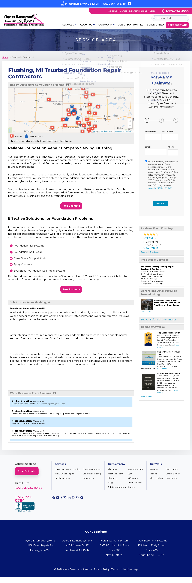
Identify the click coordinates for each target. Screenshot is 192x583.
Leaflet (94, 131)
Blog (110, 485)
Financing (112, 481)
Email (147, 147)
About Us (86, 24)
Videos (153, 476)
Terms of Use (155, 188)
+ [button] (130, 121)
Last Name (167, 131)
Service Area (155, 24)
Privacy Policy (101, 571)
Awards (131, 490)
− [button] (130, 126)
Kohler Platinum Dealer (169, 373)
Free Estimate (177, 25)
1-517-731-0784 (23, 501)
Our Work (105, 24)
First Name (150, 131)
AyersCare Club (135, 472)
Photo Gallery (156, 481)
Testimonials (171, 472)
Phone (171, 147)
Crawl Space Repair (64, 476)
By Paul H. (149, 237)
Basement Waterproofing (67, 472)
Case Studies (172, 481)
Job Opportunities (130, 24)
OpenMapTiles (105, 131)
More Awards (146, 396)
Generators (88, 481)
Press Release (135, 485)
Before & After (173, 476)
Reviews (154, 472)
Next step (160, 203)
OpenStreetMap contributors (123, 131)
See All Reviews (150, 252)
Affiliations (133, 481)
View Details (150, 248)
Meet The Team (115, 476)
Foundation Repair (92, 472)
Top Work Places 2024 (168, 333)
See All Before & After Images (158, 319)
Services (68, 24)
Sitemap (133, 571)
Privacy (167, 188)
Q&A (130, 476)
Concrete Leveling (92, 476)
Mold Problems (62, 481)
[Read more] (162, 369)
